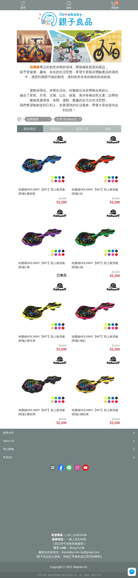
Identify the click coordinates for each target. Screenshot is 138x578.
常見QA (7, 457)
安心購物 (8, 449)
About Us (8, 440)
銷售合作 (8, 432)
